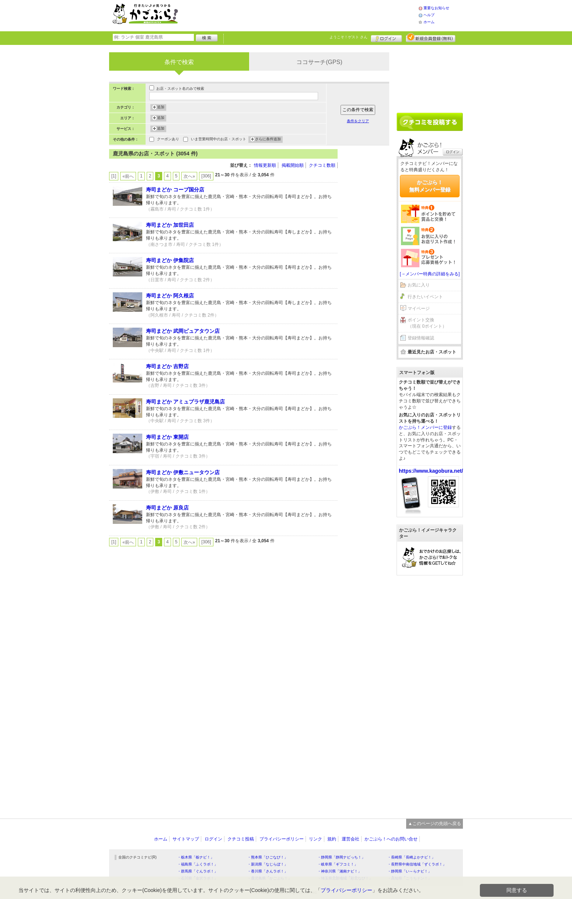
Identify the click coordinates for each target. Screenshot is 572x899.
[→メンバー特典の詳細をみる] (430, 273)
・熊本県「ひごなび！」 (267, 857)
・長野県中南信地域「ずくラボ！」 (416, 864)
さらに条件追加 (268, 139)
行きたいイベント (425, 296)
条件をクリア (358, 121)
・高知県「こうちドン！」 (409, 878)
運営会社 (350, 839)
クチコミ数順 (322, 165)
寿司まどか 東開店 (167, 437)
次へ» (189, 176)
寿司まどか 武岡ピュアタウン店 (183, 331)
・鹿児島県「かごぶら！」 (269, 878)
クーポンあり (168, 140)
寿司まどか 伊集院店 (170, 260)
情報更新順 (265, 165)
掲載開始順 (293, 165)
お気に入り (419, 285)
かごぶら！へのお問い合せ (391, 839)
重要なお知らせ (436, 8)
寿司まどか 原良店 (167, 508)
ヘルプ (429, 15)
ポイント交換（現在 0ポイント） (427, 323)
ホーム (429, 22)
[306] (206, 176)
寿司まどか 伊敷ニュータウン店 (183, 472)
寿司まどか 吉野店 (167, 366)
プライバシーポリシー (281, 839)
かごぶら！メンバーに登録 (425, 427)
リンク (315, 839)
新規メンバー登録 (431, 37)
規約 (331, 839)
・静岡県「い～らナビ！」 (409, 871)
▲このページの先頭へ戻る (434, 823)
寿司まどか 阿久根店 (170, 296)
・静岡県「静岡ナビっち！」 (341, 857)
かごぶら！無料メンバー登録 (429, 186)
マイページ (419, 308)
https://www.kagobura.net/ (431, 471)
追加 (160, 107)
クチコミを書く (430, 122)
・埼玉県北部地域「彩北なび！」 (345, 878)
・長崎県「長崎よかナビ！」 (411, 857)
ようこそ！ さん (348, 37)
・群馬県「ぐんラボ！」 (197, 871)
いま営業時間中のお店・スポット (218, 140)
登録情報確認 (421, 338)
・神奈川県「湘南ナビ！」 (339, 871)
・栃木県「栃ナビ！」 (195, 857)
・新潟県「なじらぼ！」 (267, 864)
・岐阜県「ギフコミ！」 (337, 864)
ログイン (386, 37)
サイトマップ (185, 839)
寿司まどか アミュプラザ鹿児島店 (185, 402)
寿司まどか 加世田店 (170, 225)
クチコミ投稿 (240, 839)
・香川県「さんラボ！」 (267, 871)
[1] (113, 176)
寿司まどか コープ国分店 (175, 190)
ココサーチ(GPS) (319, 62)
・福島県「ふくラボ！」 (197, 864)
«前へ (128, 176)
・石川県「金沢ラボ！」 (197, 878)
